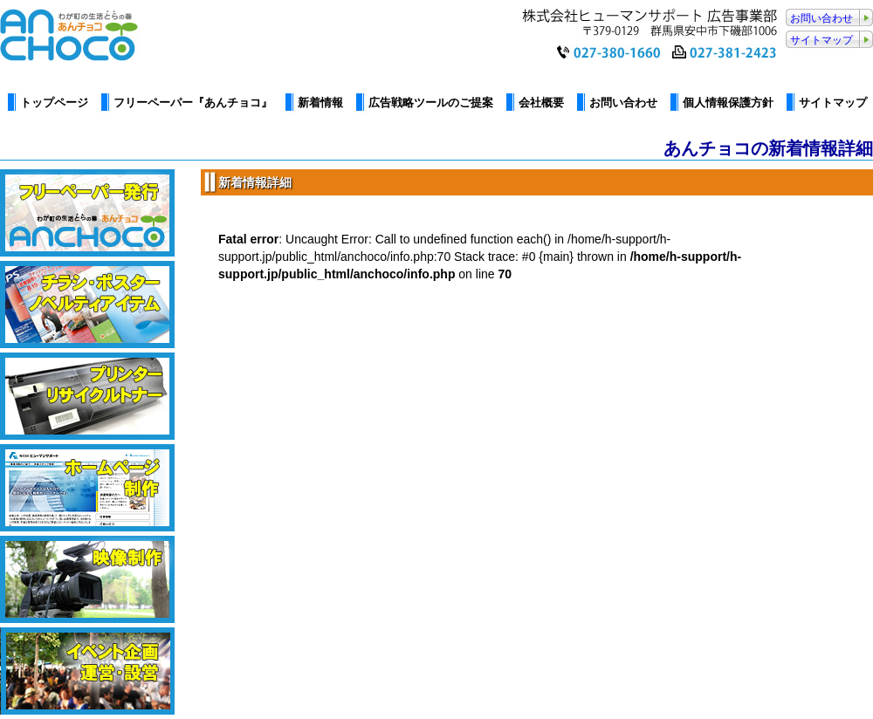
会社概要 (541, 102)
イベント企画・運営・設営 (87, 671)
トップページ (54, 102)
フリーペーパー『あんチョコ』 (192, 102)
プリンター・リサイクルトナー (87, 396)
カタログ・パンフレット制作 (87, 304)
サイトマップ (821, 40)
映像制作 (87, 579)
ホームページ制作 (87, 487)
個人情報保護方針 (728, 102)
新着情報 (320, 102)
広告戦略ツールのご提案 (430, 102)
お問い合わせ (821, 18)
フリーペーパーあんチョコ (87, 213)
